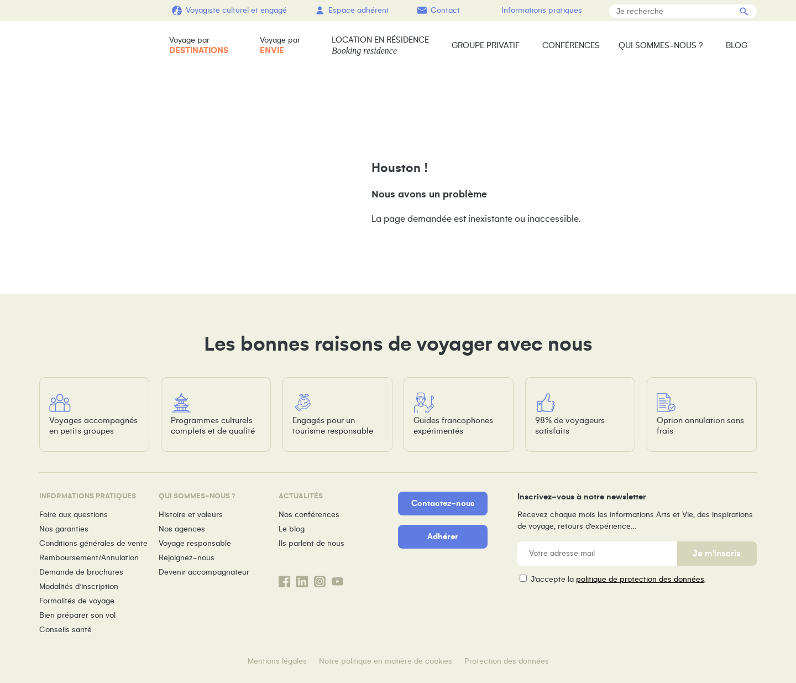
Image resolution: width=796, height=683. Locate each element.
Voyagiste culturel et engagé (236, 10)
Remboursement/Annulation (89, 558)
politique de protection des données (640, 579)
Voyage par (198, 46)
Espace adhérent (358, 10)
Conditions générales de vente (93, 543)
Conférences (571, 45)
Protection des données (506, 661)
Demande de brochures (81, 572)
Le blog (292, 529)
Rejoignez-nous (186, 558)
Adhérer (442, 536)
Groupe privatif (486, 45)
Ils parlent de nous (311, 543)
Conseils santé (65, 629)
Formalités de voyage (76, 601)
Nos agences (182, 529)
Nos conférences (309, 514)
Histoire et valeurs (191, 514)
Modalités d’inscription (78, 586)
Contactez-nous (442, 503)
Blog (736, 45)
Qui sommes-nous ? (661, 45)
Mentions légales (277, 661)
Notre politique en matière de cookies (385, 661)
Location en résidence (380, 45)
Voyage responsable (195, 543)
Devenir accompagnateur (204, 572)
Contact (445, 10)
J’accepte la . (618, 579)
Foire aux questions (73, 514)
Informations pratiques (541, 10)
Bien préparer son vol (77, 615)
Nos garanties (63, 529)
